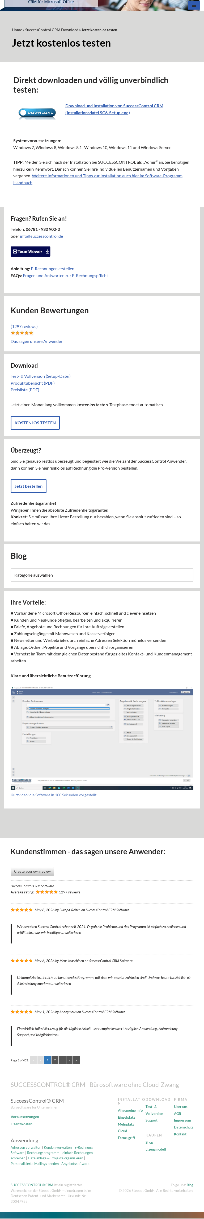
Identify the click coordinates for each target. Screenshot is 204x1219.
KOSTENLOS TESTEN (35, 422)
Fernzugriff (126, 1138)
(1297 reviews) (24, 326)
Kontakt (180, 1134)
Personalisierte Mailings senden (35, 1164)
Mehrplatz (126, 1124)
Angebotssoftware (75, 1164)
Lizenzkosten (21, 1124)
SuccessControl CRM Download (51, 29)
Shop (149, 1143)
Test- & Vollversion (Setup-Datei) (41, 376)
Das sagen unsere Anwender (36, 341)
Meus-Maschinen (72, 961)
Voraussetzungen (25, 1117)
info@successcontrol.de (41, 236)
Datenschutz (183, 1128)
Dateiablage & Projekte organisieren (55, 1158)
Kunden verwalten (58, 1148)
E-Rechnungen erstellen (52, 268)
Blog (190, 1185)
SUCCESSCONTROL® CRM (32, 1185)
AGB (177, 1114)
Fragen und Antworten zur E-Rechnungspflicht (65, 275)
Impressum (182, 1121)
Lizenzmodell (156, 1150)
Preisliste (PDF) (25, 389)
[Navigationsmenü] (194, 5)
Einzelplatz (126, 1118)
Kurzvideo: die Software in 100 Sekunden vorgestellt (53, 795)
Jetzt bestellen (28, 486)
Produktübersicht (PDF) (33, 382)
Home (17, 29)
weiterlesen (73, 933)
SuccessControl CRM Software (32, 886)
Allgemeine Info (130, 1111)
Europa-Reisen (70, 910)
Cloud (122, 1131)
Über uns (181, 1107)
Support (152, 1121)
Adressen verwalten (26, 1148)
